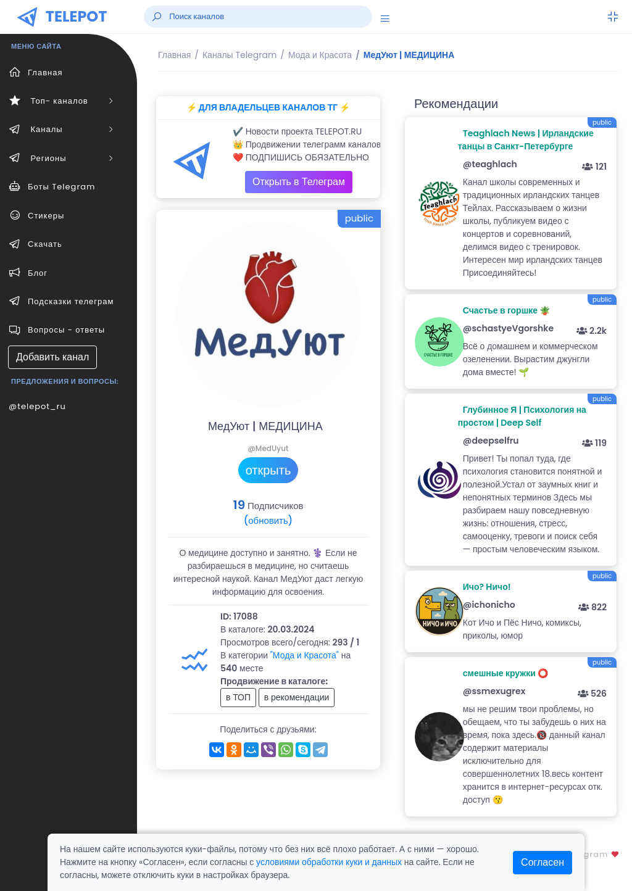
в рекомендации (297, 697)
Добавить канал (52, 357)
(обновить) (268, 520)
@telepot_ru (37, 406)
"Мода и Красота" (304, 655)
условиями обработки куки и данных (329, 862)
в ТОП (238, 697)
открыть (268, 470)
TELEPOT (76, 16)
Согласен (542, 862)
